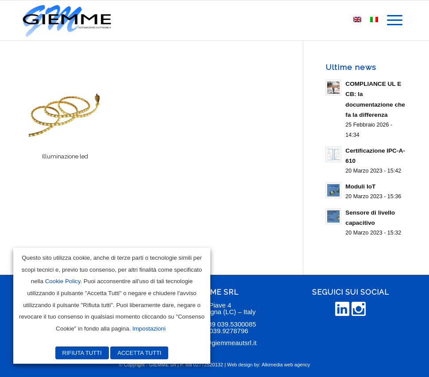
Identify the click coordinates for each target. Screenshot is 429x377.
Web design (240, 364)
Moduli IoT (360, 186)
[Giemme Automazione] (67, 20)
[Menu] (395, 20)
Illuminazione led (65, 156)
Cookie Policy (63, 281)
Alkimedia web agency (286, 364)
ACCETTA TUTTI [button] (139, 353)
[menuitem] (395, 20)
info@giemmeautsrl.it (225, 342)
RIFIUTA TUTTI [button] (82, 353)
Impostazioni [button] (149, 328)
